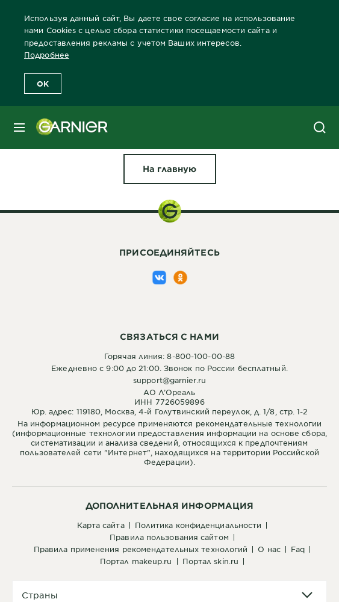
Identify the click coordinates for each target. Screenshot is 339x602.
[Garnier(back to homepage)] (67, 127)
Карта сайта (101, 525)
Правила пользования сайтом (169, 537)
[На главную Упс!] (169, 169)
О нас (269, 549)
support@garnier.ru (169, 380)
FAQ (298, 549)
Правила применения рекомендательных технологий (141, 549)
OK (43, 83)
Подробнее (46, 55)
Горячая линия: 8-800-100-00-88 (169, 356)
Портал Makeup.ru (136, 561)
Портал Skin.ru (210, 561)
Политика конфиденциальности (198, 525)
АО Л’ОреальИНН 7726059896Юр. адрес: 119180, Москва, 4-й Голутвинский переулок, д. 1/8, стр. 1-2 (169, 401)
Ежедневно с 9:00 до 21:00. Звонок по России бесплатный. (169, 368)
